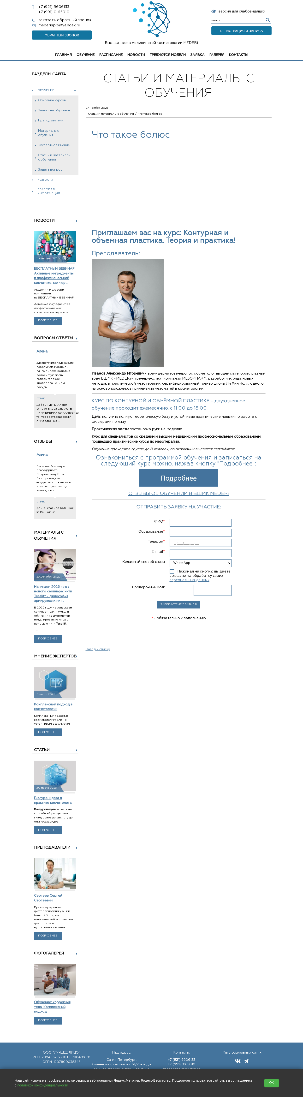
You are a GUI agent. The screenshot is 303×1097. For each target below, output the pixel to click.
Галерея (216, 55)
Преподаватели (51, 120)
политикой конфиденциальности (42, 1085)
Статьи (42, 750)
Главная (63, 55)
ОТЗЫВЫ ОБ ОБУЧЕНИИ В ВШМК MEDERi (178, 493)
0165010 (53, 12)
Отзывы (43, 442)
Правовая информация (48, 191)
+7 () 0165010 (181, 1064)
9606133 (53, 7)
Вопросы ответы (53, 338)
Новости (136, 55)
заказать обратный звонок (64, 20)
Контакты (238, 55)
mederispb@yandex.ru (59, 25)
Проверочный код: (148, 587)
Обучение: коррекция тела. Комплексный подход (52, 1007)
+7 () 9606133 (181, 1059)
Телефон (156, 541)
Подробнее (48, 320)
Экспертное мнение (54, 145)
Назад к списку (98, 649)
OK (271, 1083)
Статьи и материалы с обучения (54, 157)
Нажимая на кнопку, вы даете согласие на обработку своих (200, 576)
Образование (151, 531)
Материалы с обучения (48, 133)
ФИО (159, 521)
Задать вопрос (50, 169)
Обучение (86, 55)
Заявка (197, 55)
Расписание (111, 55)
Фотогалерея (49, 953)
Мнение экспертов (55, 656)
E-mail (158, 552)
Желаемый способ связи (143, 562)
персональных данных (189, 580)
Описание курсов (52, 100)
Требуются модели (168, 55)
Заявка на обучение (54, 110)
